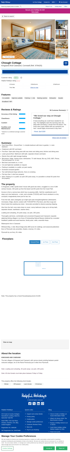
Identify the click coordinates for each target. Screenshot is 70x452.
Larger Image (8, 56)
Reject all (61, 448)
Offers (65, 6)
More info (29, 427)
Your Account (63, 2)
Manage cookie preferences (35, 422)
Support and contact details (35, 414)
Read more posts (55, 431)
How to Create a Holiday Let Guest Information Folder (58, 414)
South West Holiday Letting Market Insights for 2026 (58, 428)
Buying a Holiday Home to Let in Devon (59, 423)
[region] (35, 442)
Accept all (49, 448)
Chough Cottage (11, 62)
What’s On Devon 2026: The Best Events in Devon (58, 419)
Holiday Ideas (58, 6)
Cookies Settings (7, 448)
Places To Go (49, 6)
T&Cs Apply (35, 12)
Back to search (9, 16)
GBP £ (54, 2)
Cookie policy (31, 419)
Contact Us (47, 2)
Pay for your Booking (33, 429)
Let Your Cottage (37, 2)
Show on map (34, 87)
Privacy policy (31, 416)
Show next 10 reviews (59, 138)
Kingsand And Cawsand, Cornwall (21, 65)
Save (66, 63)
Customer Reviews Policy (34, 424)
